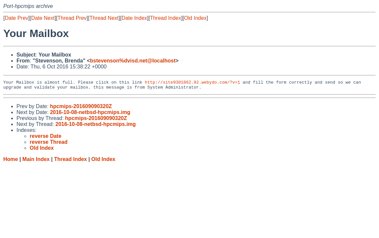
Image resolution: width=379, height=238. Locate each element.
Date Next (42, 18)
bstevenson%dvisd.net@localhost (132, 60)
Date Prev (16, 18)
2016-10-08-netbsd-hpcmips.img (90, 114)
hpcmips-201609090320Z (81, 108)
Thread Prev (72, 18)
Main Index (36, 161)
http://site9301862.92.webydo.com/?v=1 (192, 83)
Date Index (134, 18)
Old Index (195, 18)
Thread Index (165, 18)
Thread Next (103, 18)
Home (10, 161)
